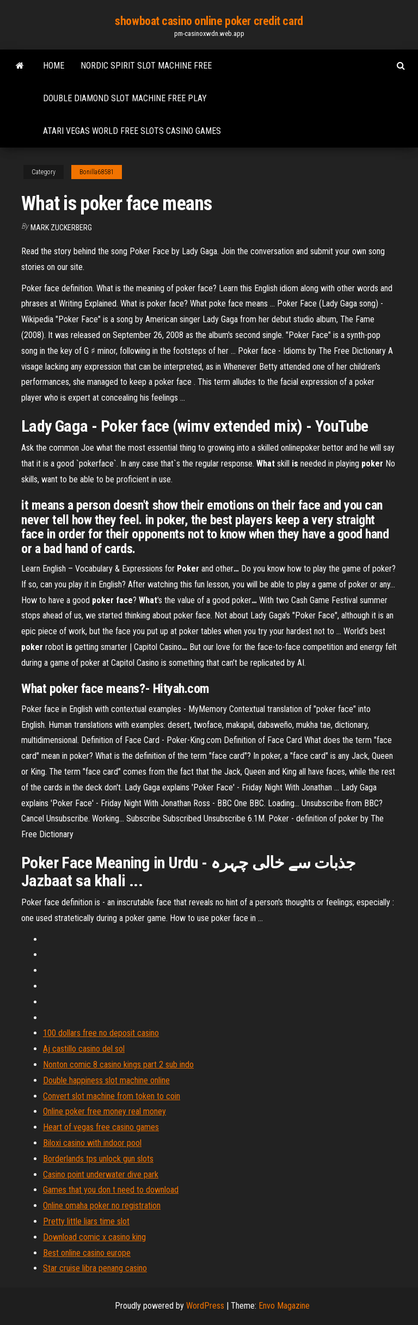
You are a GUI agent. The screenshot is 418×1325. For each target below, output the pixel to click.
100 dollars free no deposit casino (101, 1033)
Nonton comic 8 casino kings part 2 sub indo (118, 1064)
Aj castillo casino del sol (84, 1049)
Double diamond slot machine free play (125, 98)
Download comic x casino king (94, 1237)
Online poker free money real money (104, 1111)
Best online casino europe (87, 1253)
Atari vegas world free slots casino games (132, 131)
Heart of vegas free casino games (101, 1127)
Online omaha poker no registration (102, 1205)
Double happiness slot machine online (106, 1080)
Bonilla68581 (96, 172)
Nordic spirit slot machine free (146, 65)
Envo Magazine (284, 1306)
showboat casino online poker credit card (209, 21)
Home (53, 65)
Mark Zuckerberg (61, 227)
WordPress (205, 1306)
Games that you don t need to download (111, 1190)
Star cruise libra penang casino (95, 1268)
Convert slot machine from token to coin (111, 1096)
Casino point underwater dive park (100, 1174)
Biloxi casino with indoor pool (92, 1143)
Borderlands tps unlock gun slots (98, 1159)
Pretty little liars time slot (86, 1221)
